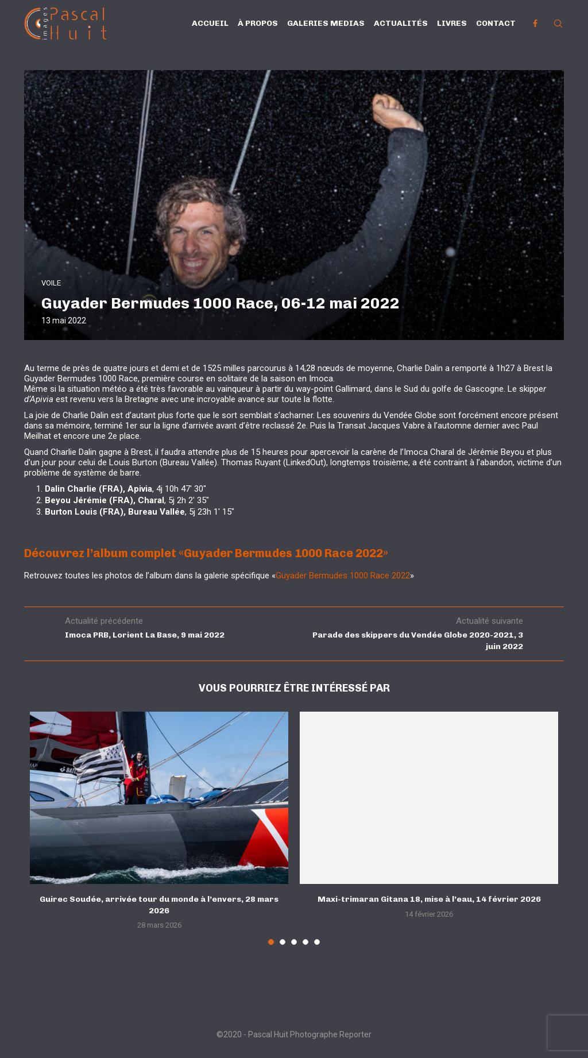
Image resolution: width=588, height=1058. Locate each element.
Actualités (401, 23)
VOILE (51, 283)
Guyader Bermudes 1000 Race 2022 (343, 575)
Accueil (210, 23)
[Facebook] (535, 24)
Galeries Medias (326, 23)
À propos (258, 23)
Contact (496, 23)
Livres (452, 23)
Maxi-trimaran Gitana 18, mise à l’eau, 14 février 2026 (429, 899)
